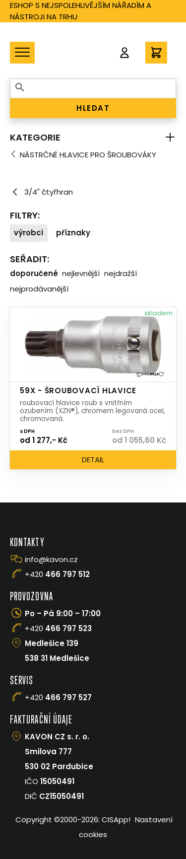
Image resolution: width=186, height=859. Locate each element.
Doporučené (34, 273)
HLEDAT (93, 108)
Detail (93, 459)
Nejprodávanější (39, 289)
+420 (57, 574)
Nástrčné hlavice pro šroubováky (88, 154)
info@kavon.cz (51, 559)
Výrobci (28, 232)
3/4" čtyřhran (41, 192)
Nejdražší (120, 273)
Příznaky (73, 232)
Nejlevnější (81, 273)
